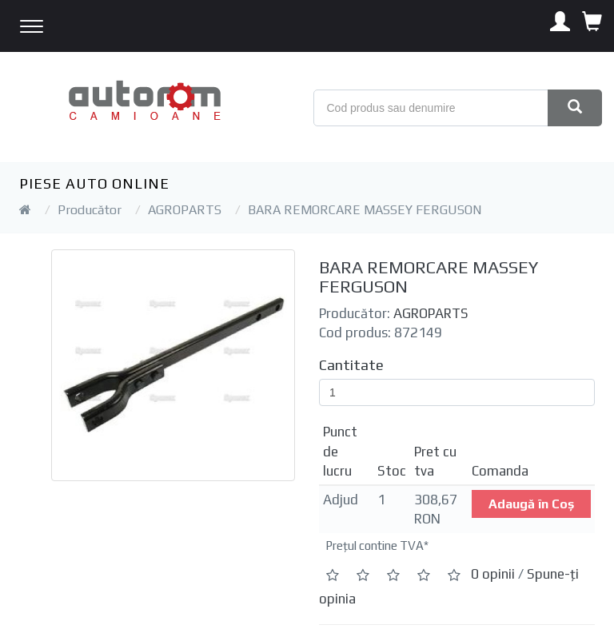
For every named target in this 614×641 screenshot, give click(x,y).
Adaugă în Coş (531, 504)
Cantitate (351, 364)
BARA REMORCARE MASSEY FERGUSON (364, 209)
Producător (90, 209)
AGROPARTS (184, 209)
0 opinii (493, 574)
